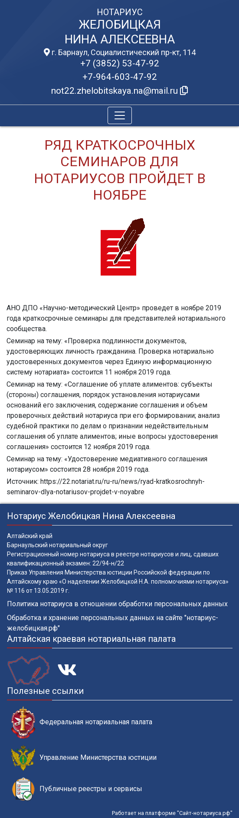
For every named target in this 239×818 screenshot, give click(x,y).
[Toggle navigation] (120, 115)
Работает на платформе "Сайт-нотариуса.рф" (172, 813)
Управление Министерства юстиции (84, 758)
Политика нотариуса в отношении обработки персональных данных (117, 604)
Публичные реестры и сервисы (76, 789)
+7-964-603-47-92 (119, 77)
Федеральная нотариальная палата (81, 722)
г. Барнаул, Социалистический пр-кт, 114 (120, 52)
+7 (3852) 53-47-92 (119, 63)
